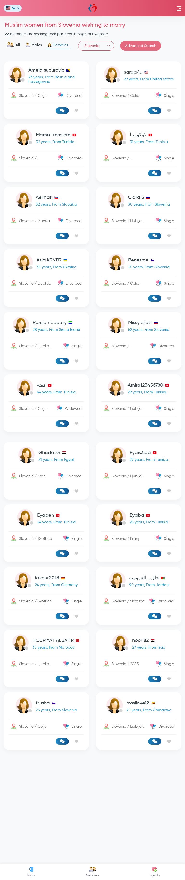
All (13, 45)
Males (33, 45)
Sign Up (154, 872)
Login (31, 872)
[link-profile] (46, 75)
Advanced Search (140, 45)
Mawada (92, 8)
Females (57, 45)
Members (92, 872)
